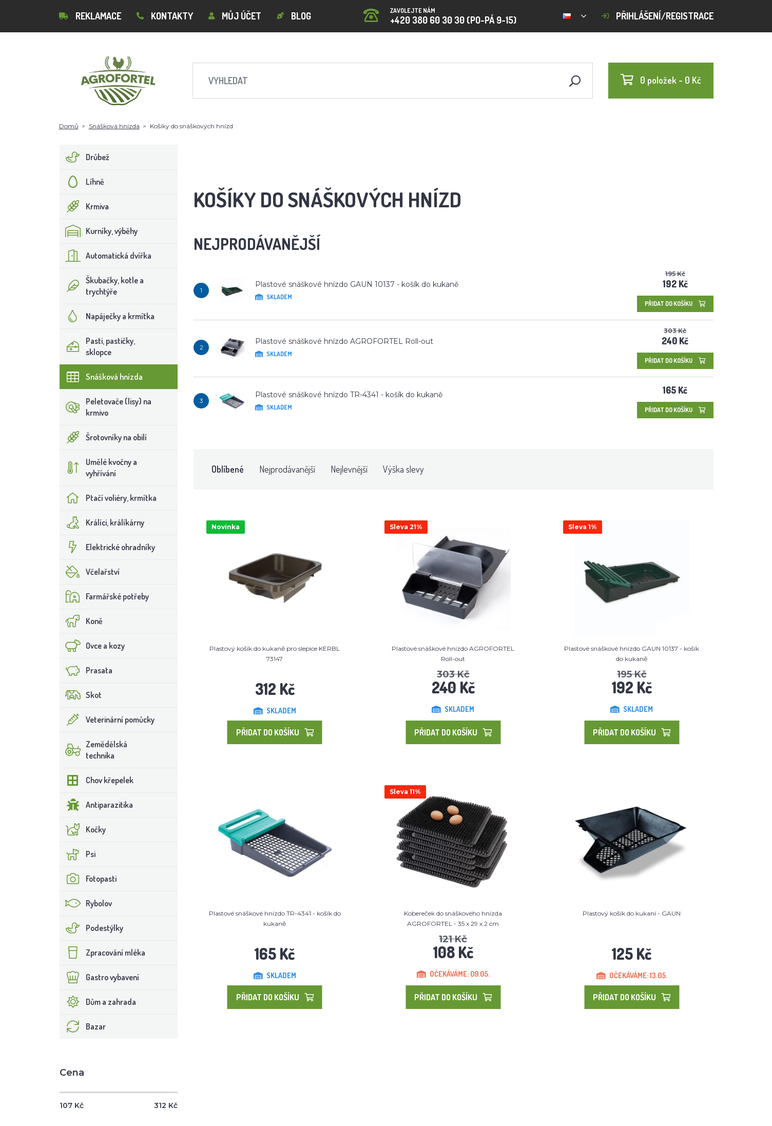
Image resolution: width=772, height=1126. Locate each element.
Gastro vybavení (99, 977)
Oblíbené (227, 469)
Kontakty (165, 16)
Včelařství (90, 571)
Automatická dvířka (105, 255)
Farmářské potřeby (104, 596)
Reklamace (90, 16)
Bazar (83, 1026)
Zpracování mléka (102, 952)
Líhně (82, 181)
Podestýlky (91, 928)
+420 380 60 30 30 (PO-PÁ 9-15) (439, 12)
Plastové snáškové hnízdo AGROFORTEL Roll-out (344, 341)
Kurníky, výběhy (99, 231)
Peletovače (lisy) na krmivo (105, 407)
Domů (69, 126)
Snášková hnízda (114, 126)
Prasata (86, 670)
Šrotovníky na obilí (103, 437)
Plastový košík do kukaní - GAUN (632, 913)
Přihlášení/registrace (657, 16)
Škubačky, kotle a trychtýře (102, 286)
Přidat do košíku (675, 303)
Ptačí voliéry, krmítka (108, 497)
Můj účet (234, 16)
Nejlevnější (349, 469)
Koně (81, 621)
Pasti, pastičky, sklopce (97, 346)
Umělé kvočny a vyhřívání (98, 467)
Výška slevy (403, 469)
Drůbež (84, 157)
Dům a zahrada (98, 1001)
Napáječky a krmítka (107, 316)
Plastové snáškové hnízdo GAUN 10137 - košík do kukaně (356, 284)
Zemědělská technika (93, 750)
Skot (81, 695)
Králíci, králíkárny (102, 522)
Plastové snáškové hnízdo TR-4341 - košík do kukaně (348, 394)
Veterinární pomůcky (107, 719)
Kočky (83, 829)
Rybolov (86, 903)
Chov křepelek (96, 780)
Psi (77, 854)
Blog (294, 16)
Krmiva (84, 206)
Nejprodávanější (287, 469)
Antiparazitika (96, 804)
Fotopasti (88, 878)
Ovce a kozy (92, 645)
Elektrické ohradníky (107, 547)
